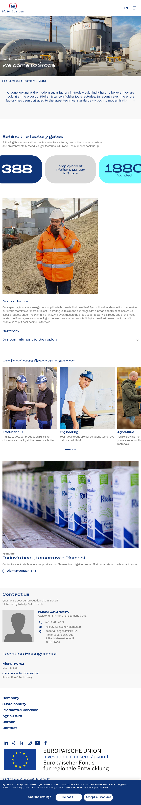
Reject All (68, 797)
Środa (42, 81)
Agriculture (12, 716)
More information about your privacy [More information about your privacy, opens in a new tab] (87, 787)
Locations (29, 81)
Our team (70, 340)
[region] (70, 792)
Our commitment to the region (70, 348)
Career (8, 722)
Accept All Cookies (98, 797)
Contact (9, 728)
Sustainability (14, 704)
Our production (70, 310)
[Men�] (135, 8)
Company (14, 81)
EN (126, 8)
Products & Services (20, 710)
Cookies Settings (39, 797)
